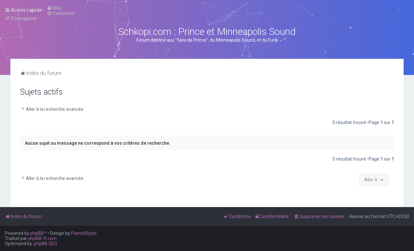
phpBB (37, 233)
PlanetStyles (84, 233)
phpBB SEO (45, 243)
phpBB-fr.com (42, 238)
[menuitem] (54, 8)
